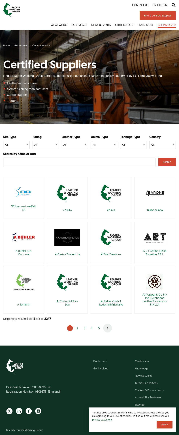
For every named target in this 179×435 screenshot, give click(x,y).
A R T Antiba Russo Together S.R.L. (155, 252)
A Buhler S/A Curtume (23, 252)
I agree (164, 424)
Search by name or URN (19, 154)
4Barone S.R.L (154, 209)
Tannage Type (130, 137)
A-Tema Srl (23, 304)
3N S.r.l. (67, 209)
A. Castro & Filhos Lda (67, 302)
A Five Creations (111, 254)
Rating (37, 137)
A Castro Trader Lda (67, 254)
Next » (107, 328)
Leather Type (71, 137)
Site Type (9, 137)
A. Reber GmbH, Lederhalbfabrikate (111, 302)
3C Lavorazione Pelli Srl (23, 207)
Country (155, 137)
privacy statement (102, 419)
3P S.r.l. (111, 209)
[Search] (174, 5)
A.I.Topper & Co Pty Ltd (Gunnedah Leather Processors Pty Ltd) (154, 299)
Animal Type (99, 137)
